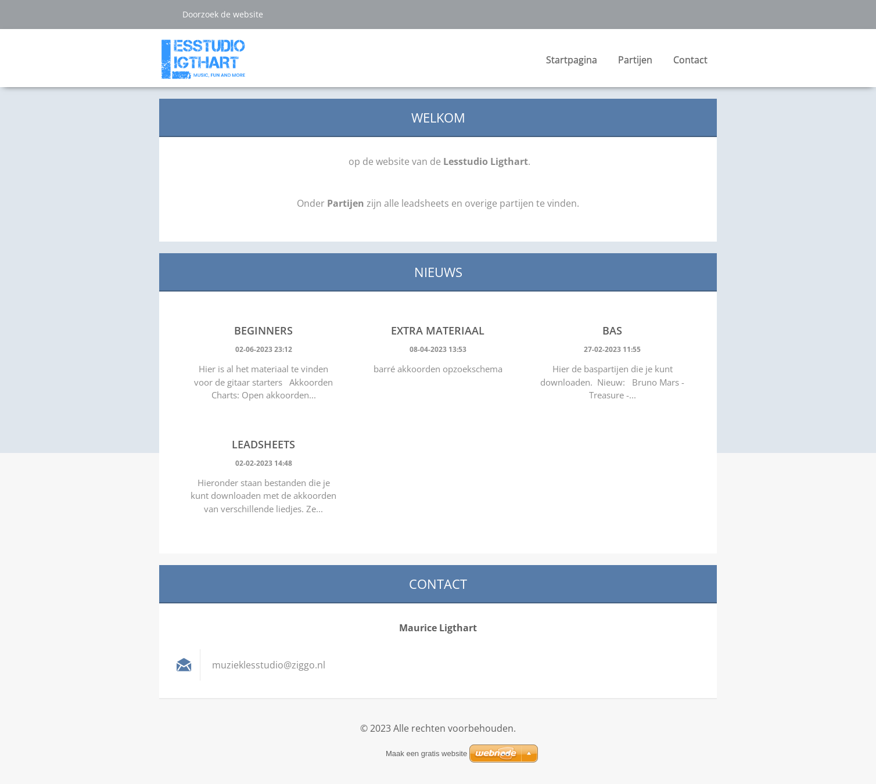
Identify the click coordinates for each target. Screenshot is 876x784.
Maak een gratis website (426, 753)
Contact (690, 59)
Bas (612, 330)
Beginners (263, 330)
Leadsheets (263, 444)
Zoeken (166, 13)
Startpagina (571, 59)
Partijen (635, 63)
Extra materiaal (437, 330)
